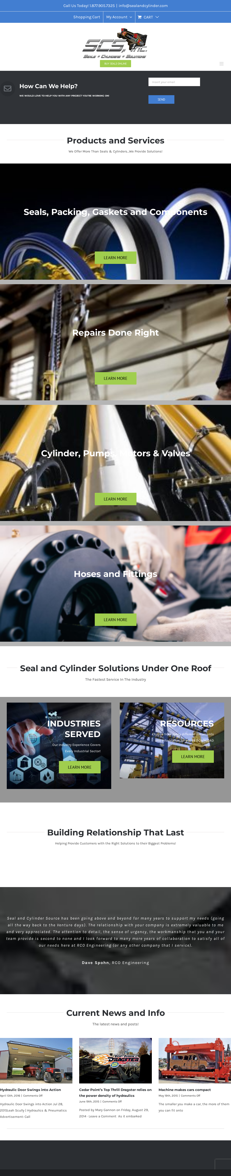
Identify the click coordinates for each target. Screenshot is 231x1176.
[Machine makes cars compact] (195, 1061)
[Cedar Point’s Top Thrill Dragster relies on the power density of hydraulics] (115, 1061)
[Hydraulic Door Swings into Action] (36, 1061)
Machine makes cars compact (185, 1090)
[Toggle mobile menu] (221, 63)
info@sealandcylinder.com (143, 5)
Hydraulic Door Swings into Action (30, 1090)
